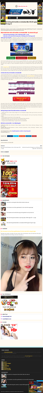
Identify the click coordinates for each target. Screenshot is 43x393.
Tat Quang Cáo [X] (40, 380)
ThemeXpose (7, 391)
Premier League (7, 363)
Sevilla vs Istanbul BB (4, 27)
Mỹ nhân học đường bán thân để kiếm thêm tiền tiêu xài (18, 202)
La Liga (5, 364)
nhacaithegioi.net (28, 356)
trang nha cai (6, 66)
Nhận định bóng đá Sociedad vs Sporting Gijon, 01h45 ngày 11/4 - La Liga (21, 217)
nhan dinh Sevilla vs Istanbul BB (35, 25)
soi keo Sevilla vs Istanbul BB (13, 27)
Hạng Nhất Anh (6, 368)
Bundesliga (6, 365)
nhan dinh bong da (26, 25)
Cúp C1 (5, 362)
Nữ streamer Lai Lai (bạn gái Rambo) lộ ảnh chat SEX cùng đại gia (20, 207)
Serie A (5, 367)
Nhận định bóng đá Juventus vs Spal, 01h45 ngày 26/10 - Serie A (20, 384)
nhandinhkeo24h (8, 352)
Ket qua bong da (30, 75)
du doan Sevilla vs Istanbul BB (17, 25)
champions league (8, 25)
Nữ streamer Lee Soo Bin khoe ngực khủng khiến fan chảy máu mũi (20, 212)
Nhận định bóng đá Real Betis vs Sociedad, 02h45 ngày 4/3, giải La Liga (21, 222)
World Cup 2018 (7, 369)
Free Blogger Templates (19, 391)
